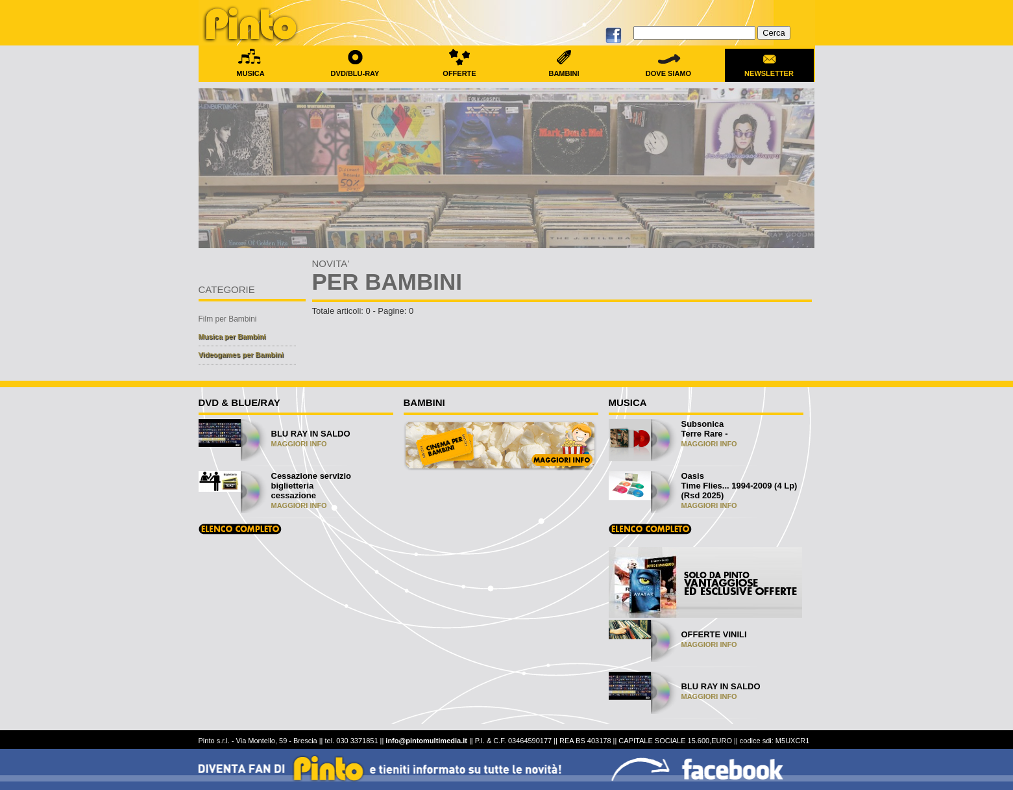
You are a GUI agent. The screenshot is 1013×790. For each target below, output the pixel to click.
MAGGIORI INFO (299, 444)
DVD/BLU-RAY (355, 69)
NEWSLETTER (769, 69)
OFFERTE (459, 69)
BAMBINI (564, 69)
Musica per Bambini (232, 336)
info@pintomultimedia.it (426, 741)
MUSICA (250, 69)
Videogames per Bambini (241, 355)
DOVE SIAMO (668, 69)
